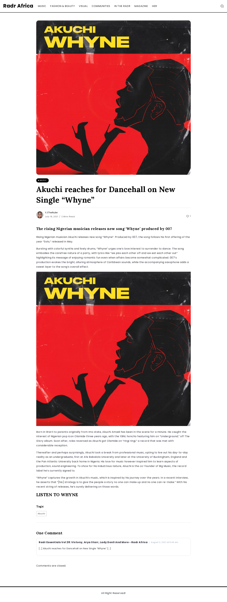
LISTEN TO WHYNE (57, 494)
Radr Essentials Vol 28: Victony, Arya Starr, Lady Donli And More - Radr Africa (93, 542)
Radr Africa (18, 5)
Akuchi (41, 513)
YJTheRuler (51, 212)
